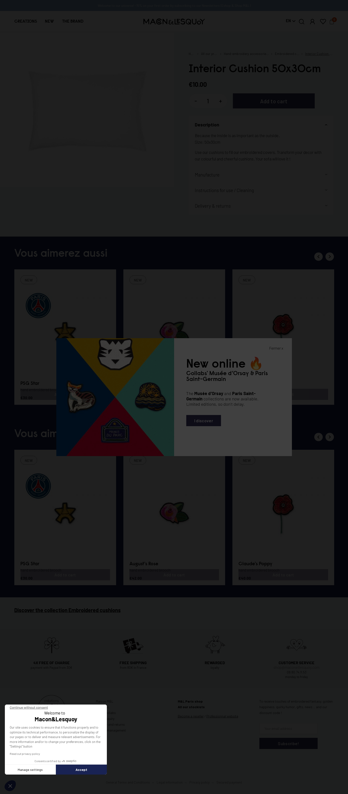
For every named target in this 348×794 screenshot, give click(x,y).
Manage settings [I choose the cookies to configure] (30, 770)
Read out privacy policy (25, 753)
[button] (10, 786)
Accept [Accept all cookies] (81, 770)
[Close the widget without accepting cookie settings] (28, 707)
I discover (203, 420)
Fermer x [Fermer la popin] (276, 348)
